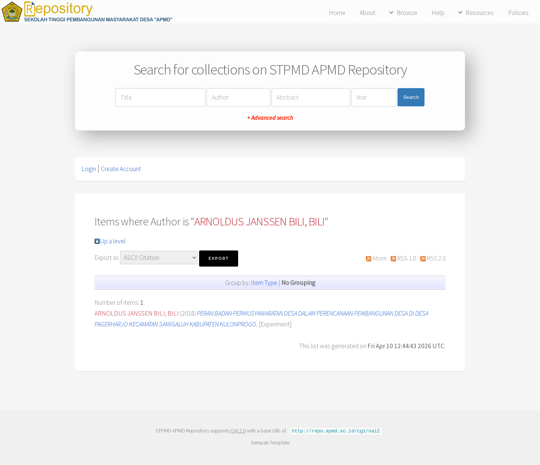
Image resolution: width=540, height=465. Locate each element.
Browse (407, 13)
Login (88, 169)
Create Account (121, 169)
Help (438, 13)
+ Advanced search (270, 117)
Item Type (264, 283)
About (367, 13)
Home (337, 13)
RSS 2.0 (436, 258)
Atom (379, 258)
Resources (480, 13)
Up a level (113, 241)
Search (411, 97)
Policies (518, 13)
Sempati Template (269, 442)
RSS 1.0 (406, 258)
